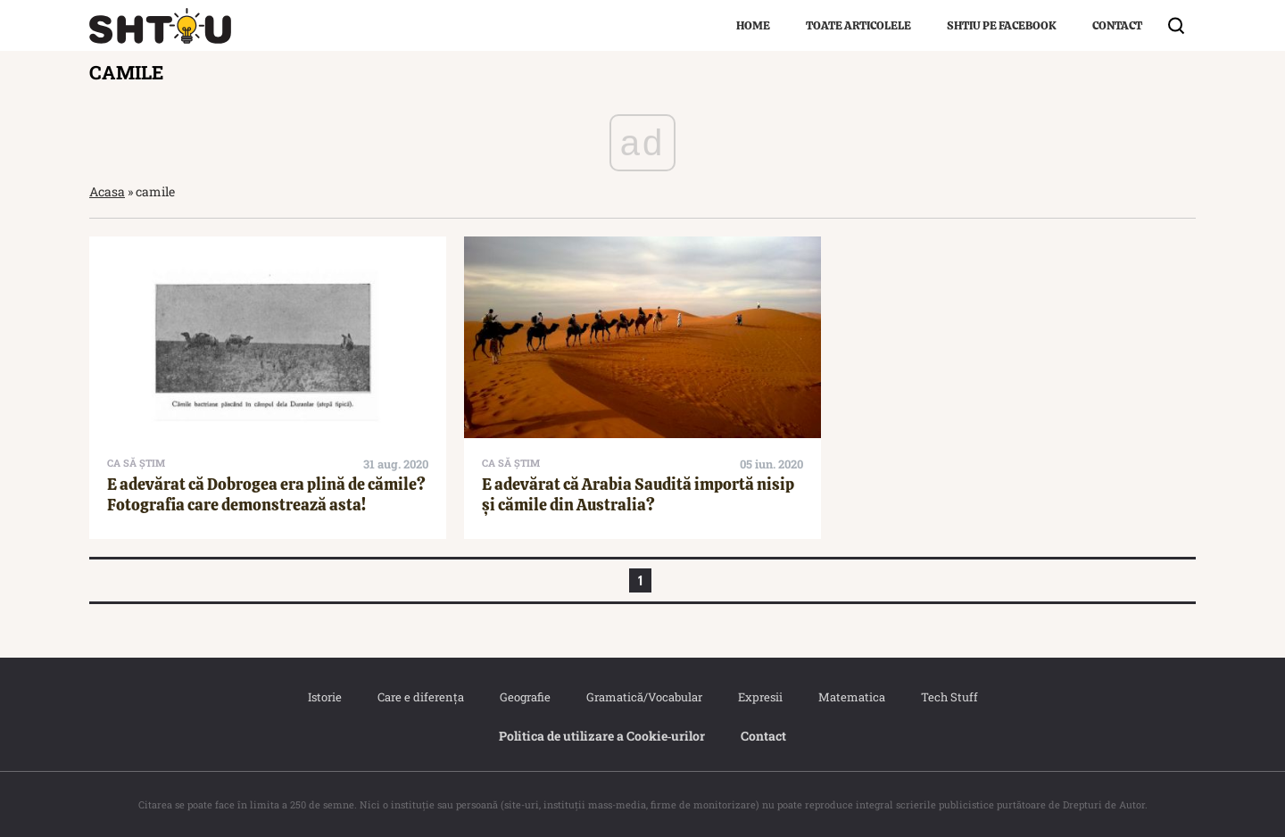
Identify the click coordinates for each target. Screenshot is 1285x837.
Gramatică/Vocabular (644, 697)
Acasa (107, 191)
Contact (1117, 25)
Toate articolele (858, 25)
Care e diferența (420, 697)
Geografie (525, 697)
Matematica (851, 697)
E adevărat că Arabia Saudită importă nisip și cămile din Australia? (638, 494)
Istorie (325, 697)
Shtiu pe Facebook (1002, 25)
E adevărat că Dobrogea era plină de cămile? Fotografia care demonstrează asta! (266, 494)
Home (753, 25)
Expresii (760, 697)
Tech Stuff (949, 697)
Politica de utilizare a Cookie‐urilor (602, 735)
